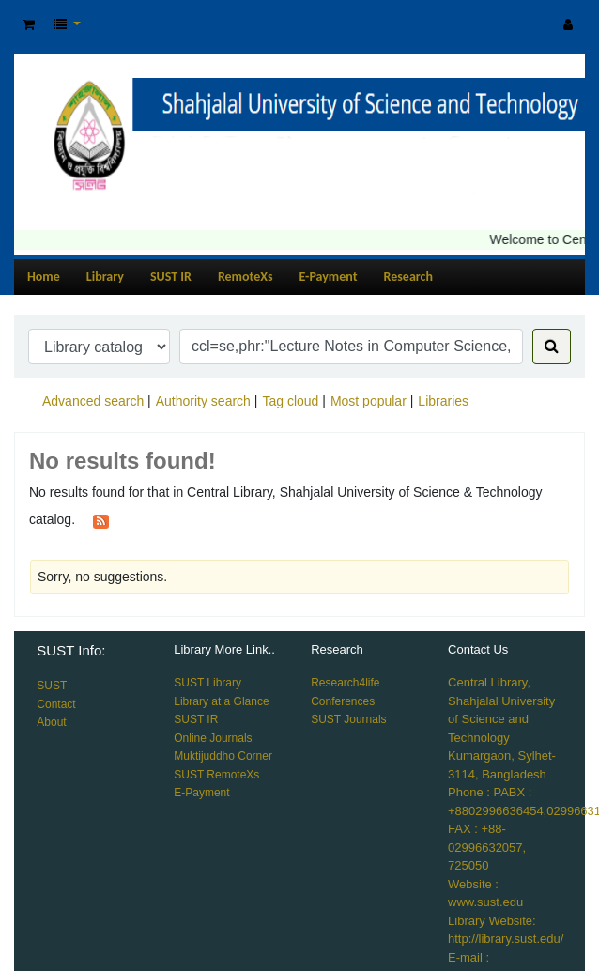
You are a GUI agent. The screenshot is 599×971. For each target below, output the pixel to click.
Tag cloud (290, 400)
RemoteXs (245, 277)
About (51, 722)
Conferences (343, 701)
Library (105, 277)
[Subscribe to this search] (101, 520)
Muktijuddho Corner (223, 756)
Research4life (345, 682)
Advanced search (93, 400)
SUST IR (171, 277)
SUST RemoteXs (216, 774)
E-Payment (329, 277)
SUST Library (207, 682)
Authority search (203, 400)
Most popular (368, 400)
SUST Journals (348, 719)
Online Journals (213, 738)
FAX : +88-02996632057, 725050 (487, 847)
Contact (56, 704)
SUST (52, 685)
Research (408, 277)
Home (43, 277)
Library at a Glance (221, 701)
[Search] (551, 346)
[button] (28, 25)
